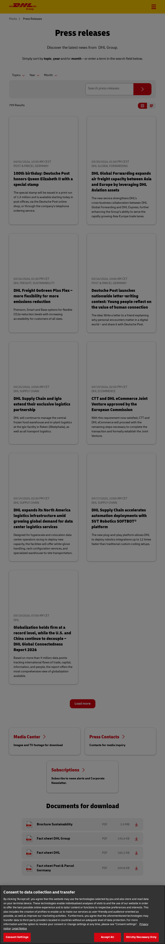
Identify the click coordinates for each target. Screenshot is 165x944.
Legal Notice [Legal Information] (19, 932)
